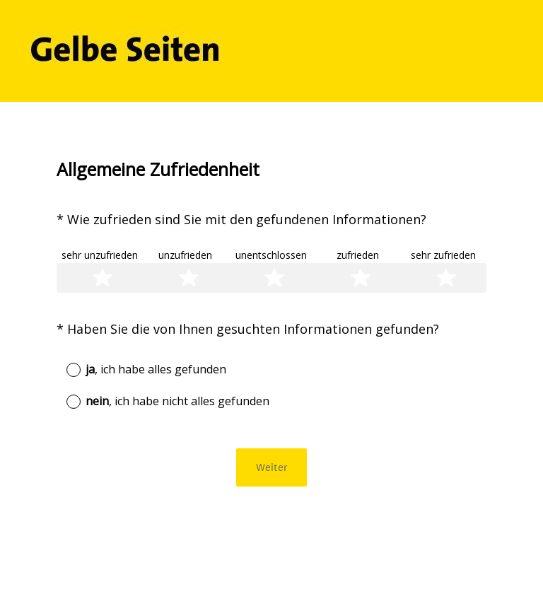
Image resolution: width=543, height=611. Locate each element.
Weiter (272, 467)
